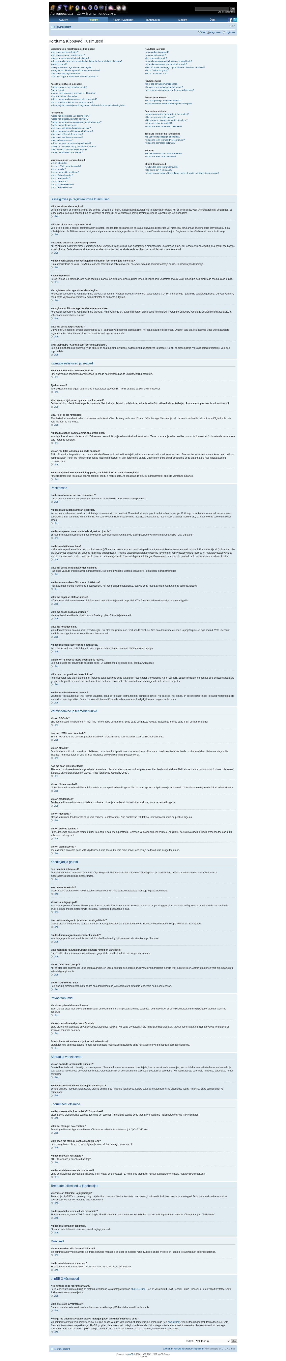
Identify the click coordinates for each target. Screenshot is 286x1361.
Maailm (182, 19)
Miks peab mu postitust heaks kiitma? (69, 149)
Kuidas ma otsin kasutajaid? (158, 123)
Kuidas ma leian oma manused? (160, 156)
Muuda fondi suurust (232, 26)
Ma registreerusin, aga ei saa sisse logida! (71, 67)
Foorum (93, 19)
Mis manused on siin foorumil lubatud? (163, 153)
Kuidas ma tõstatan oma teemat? (67, 152)
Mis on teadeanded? (61, 178)
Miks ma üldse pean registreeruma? (68, 55)
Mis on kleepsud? (59, 181)
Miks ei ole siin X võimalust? (158, 170)
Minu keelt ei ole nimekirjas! (64, 96)
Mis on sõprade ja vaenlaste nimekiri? (163, 100)
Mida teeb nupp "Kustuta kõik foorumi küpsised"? (74, 76)
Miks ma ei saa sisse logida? (64, 52)
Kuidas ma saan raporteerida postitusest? (71, 143)
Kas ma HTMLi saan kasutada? (66, 166)
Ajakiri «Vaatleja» (123, 19)
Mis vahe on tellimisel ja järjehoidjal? (162, 137)
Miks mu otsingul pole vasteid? (160, 117)
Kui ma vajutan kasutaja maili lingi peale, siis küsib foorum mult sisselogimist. (88, 105)
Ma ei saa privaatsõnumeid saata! (161, 84)
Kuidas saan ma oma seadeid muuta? (69, 87)
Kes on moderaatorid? (155, 55)
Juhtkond (167, 1348)
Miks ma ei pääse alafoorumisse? (67, 134)
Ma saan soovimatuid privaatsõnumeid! (164, 87)
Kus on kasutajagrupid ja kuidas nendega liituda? (168, 61)
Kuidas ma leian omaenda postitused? (163, 126)
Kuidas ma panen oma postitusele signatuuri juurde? (76, 122)
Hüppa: (189, 1341)
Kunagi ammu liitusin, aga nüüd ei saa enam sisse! (75, 70)
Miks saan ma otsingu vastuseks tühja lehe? (166, 120)
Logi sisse (230, 32)
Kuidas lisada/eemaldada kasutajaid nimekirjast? (168, 103)
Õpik (212, 19)
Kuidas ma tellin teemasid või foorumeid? (165, 140)
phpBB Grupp (138, 1289)
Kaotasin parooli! (59, 64)
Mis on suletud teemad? (62, 184)
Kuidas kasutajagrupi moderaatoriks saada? (166, 64)
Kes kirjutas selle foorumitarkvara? (161, 167)
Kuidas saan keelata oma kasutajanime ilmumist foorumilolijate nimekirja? (86, 61)
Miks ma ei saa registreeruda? (65, 73)
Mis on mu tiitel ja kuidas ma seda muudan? (72, 102)
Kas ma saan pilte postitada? (65, 172)
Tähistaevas (153, 19)
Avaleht (63, 19)
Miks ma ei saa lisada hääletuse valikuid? (71, 128)
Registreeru (215, 32)
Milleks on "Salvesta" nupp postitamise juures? (73, 146)
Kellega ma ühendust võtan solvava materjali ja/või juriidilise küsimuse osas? (182, 173)
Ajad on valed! (58, 90)
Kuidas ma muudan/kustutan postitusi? (69, 119)
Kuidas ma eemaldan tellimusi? (160, 143)
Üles (56, 216)
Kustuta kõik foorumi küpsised (188, 1348)
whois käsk (173, 1322)
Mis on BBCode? (59, 163)
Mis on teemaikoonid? (61, 187)
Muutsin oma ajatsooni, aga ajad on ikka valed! (73, 93)
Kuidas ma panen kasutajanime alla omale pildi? (74, 99)
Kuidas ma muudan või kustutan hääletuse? (72, 131)
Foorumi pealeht (62, 27)
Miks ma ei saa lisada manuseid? (67, 137)
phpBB (130, 1354)
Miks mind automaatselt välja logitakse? (70, 58)
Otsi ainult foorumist (226, 12)
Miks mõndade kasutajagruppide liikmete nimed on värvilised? (175, 67)
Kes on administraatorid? (157, 52)
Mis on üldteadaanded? (62, 175)
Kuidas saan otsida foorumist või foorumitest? (167, 114)
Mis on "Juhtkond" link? (156, 73)
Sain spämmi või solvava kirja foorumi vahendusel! (169, 90)
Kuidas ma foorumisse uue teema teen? (70, 116)
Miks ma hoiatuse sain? (62, 140)
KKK (203, 32)
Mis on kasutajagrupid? (156, 58)
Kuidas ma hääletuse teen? (64, 125)
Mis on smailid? (58, 169)
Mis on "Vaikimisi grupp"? (157, 70)
